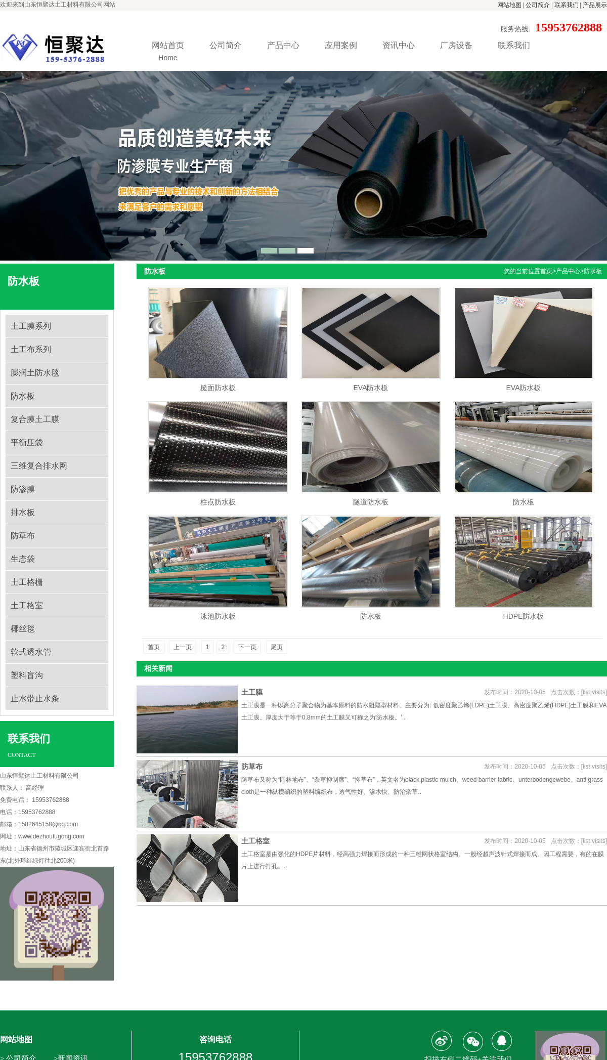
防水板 (23, 396)
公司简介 (538, 5)
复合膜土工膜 (35, 419)
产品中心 (283, 45)
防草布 (23, 535)
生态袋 (23, 559)
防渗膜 (23, 489)
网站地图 (509, 5)
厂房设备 (456, 45)
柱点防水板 (218, 502)
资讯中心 (398, 45)
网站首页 (168, 52)
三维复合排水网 (39, 465)
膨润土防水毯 (35, 372)
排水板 (23, 512)
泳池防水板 (218, 616)
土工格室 (27, 605)
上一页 (183, 647)
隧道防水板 (370, 502)
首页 (546, 271)
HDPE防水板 (523, 616)
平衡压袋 (27, 442)
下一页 (247, 647)
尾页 (277, 647)
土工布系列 (31, 349)
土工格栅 (27, 582)
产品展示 (595, 5)
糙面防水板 (218, 388)
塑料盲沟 (27, 675)
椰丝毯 (23, 628)
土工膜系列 (31, 326)
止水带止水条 (35, 698)
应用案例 (341, 45)
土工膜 (252, 692)
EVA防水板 (371, 388)
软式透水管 (31, 652)
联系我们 (566, 5)
